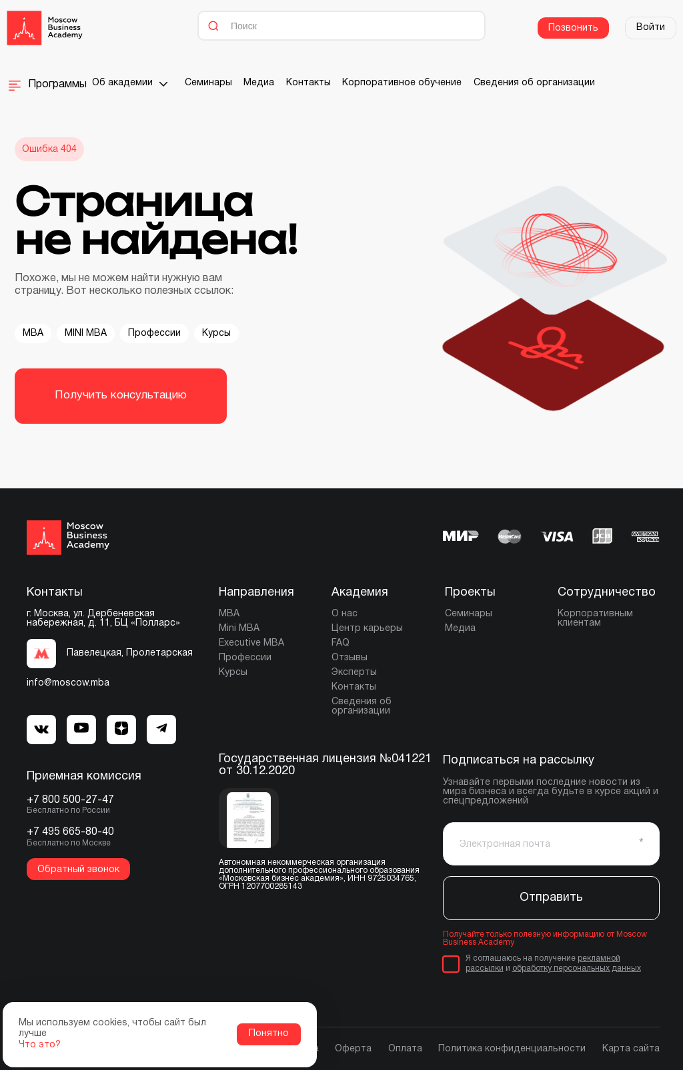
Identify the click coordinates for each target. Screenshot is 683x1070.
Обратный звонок (78, 869)
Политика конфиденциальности (512, 1049)
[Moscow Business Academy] (45, 28)
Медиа (258, 83)
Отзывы (349, 658)
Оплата (405, 1049)
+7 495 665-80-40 (70, 832)
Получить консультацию (121, 395)
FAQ (340, 643)
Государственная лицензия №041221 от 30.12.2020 (325, 765)
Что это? (40, 1045)
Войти (650, 27)
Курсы (216, 333)
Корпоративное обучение (402, 83)
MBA (33, 333)
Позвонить (573, 28)
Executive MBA (251, 643)
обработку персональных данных (576, 968)
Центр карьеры (367, 628)
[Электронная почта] (551, 843)
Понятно (269, 1033)
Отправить (551, 897)
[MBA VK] (41, 729)
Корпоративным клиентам (595, 619)
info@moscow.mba (68, 683)
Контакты (308, 83)
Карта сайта (631, 1049)
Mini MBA (239, 628)
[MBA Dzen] (121, 730)
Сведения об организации (534, 83)
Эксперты (354, 672)
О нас (344, 614)
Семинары (208, 83)
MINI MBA (86, 333)
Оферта (353, 1049)
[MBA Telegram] (81, 729)
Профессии (154, 333)
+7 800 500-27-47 (70, 800)
